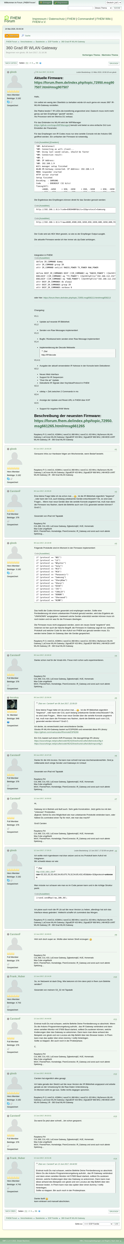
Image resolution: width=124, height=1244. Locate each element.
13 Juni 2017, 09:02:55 (42, 1073)
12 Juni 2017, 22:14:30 (42, 976)
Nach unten (11, 63)
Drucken (114, 63)
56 (37, 63)
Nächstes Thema (110, 55)
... (34, 63)
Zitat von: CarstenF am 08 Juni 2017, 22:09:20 (57, 703)
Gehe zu (78, 1224)
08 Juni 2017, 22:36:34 (42, 697)
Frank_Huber (17, 976)
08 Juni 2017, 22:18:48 (42, 543)
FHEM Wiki (103, 18)
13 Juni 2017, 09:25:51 (42, 1116)
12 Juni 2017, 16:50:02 (42, 798)
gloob (13, 72)
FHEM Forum (12, 19)
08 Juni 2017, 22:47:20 (42, 755)
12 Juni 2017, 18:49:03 (42, 934)
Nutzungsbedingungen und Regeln (97, 1241)
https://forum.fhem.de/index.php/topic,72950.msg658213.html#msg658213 (77, 298)
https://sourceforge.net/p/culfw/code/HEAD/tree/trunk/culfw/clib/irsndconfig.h (68, 741)
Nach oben (10, 1211)
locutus (14, 697)
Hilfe (81, 1241)
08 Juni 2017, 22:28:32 (42, 655)
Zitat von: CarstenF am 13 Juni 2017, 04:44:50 (57, 1164)
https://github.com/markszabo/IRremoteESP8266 (56, 732)
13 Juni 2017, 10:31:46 (42, 1158)
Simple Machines (23, 1241)
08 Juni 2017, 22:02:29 (42, 449)
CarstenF (15, 491)
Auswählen (44, 142)
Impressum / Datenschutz (48, 18)
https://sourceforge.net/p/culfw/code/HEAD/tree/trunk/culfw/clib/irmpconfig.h (68, 744)
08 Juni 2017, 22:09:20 (42, 491)
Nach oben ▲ (116, 1241)
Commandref (86, 18)
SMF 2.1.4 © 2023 (9, 1241)
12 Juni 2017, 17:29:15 (42, 850)
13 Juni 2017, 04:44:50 (42, 1019)
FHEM (71, 18)
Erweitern (54, 142)
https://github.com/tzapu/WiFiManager (52, 125)
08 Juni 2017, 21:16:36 (45, 72)
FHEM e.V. (39, 21)
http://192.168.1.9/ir (45, 872)
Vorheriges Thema (91, 55)
